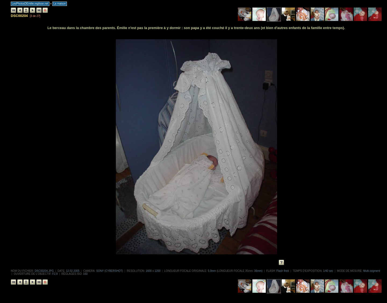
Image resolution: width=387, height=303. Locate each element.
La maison (59, 3)
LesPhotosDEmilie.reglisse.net (30, 3)
